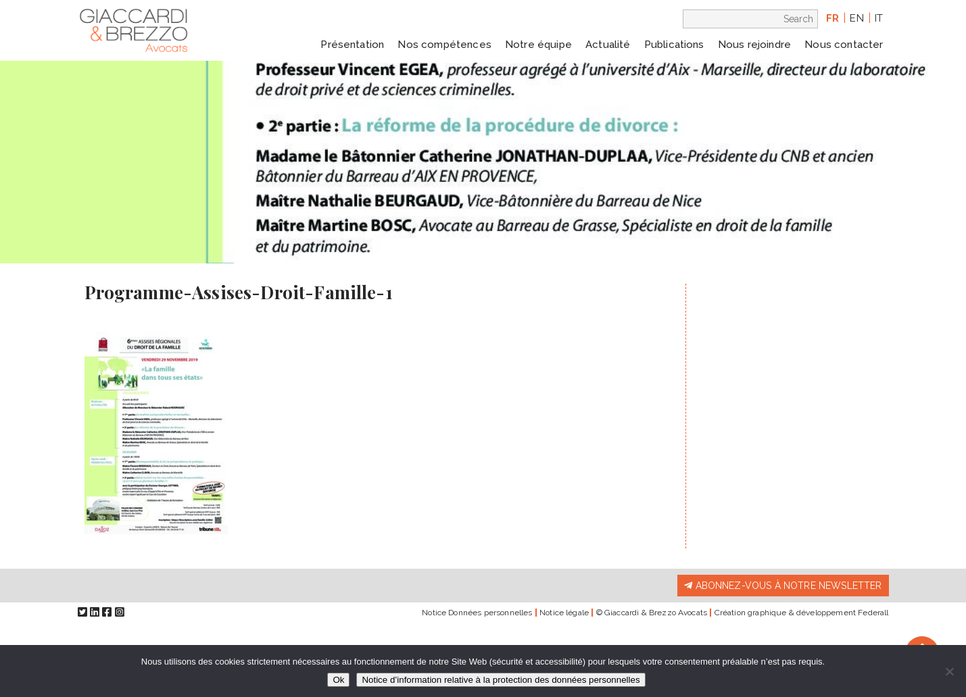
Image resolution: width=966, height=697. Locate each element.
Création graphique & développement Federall (802, 612)
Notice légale (564, 612)
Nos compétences (444, 44)
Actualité (607, 44)
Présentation (352, 44)
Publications (674, 44)
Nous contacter (843, 44)
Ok (338, 680)
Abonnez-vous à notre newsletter (783, 585)
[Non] (949, 671)
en (856, 18)
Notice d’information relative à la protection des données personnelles (500, 680)
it (879, 18)
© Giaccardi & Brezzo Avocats (651, 612)
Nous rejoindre (754, 44)
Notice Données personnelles (477, 612)
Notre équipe (538, 44)
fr (832, 18)
